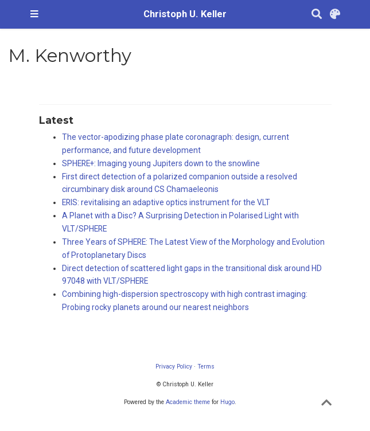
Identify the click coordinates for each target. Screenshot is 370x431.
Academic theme (188, 402)
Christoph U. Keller (185, 14)
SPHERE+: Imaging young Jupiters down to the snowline (161, 163)
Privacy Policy (173, 366)
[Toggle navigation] (34, 14)
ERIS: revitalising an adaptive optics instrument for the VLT (166, 202)
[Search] (316, 14)
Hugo (227, 402)
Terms (206, 366)
